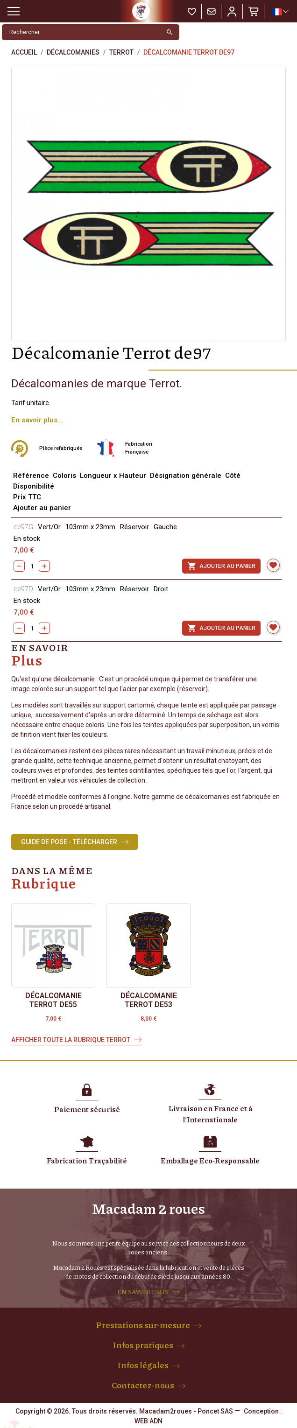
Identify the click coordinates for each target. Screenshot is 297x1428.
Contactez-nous (143, 1385)
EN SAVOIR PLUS (143, 1292)
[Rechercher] (81, 32)
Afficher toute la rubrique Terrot (70, 1039)
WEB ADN (148, 1421)
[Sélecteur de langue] (280, 11)
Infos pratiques (143, 1345)
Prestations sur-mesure (143, 1325)
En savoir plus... (37, 420)
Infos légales (143, 1365)
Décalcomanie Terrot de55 (53, 1000)
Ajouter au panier (221, 566)
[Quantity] (32, 566)
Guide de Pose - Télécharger (69, 842)
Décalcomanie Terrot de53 (148, 1000)
